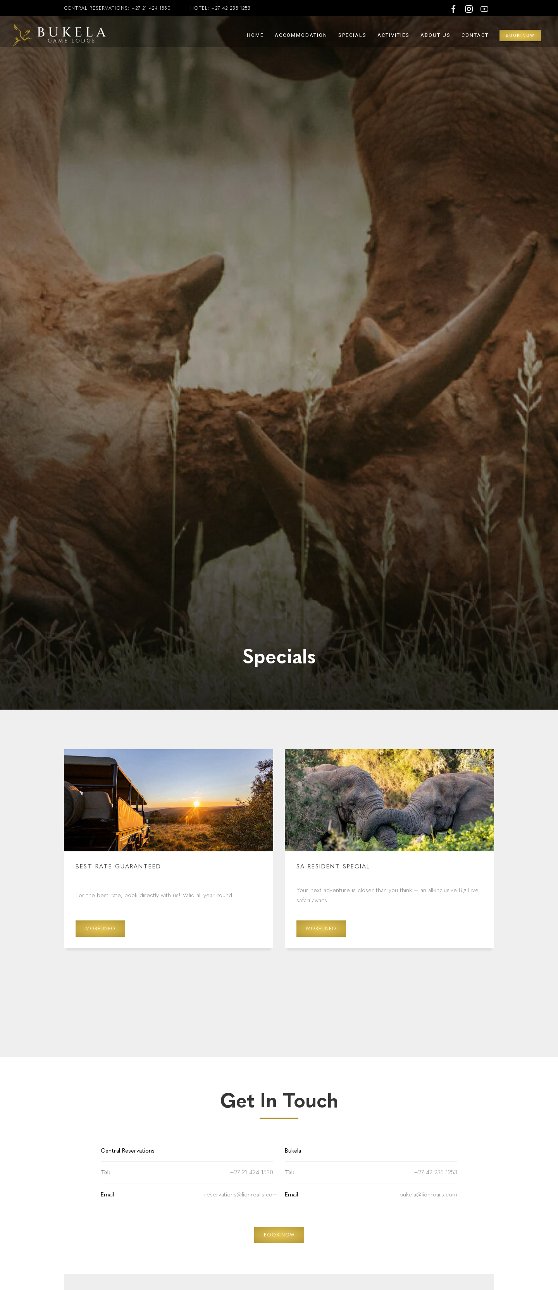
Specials (352, 35)
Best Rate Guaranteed (118, 866)
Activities (393, 35)
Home (255, 35)
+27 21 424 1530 (151, 8)
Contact (475, 35)
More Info (100, 928)
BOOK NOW (279, 1235)
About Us (435, 35)
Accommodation (301, 35)
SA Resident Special (333, 866)
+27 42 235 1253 (231, 8)
